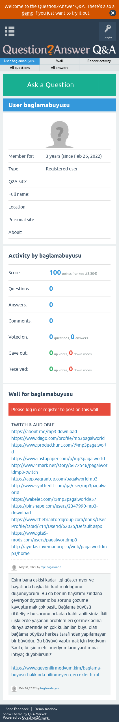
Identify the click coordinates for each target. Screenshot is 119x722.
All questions (20, 68)
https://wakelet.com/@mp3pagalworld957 (53, 499)
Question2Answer (36, 717)
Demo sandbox (45, 709)
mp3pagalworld (51, 567)
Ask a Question (50, 85)
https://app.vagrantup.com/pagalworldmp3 (54, 478)
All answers (59, 68)
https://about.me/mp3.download (44, 431)
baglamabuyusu (50, 688)
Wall (59, 61)
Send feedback (17, 709)
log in (31, 409)
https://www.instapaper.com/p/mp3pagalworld (58, 458)
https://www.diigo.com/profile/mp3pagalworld (58, 438)
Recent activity (99, 61)
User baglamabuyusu (20, 61)
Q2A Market (37, 714)
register (51, 409)
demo (27, 13)
